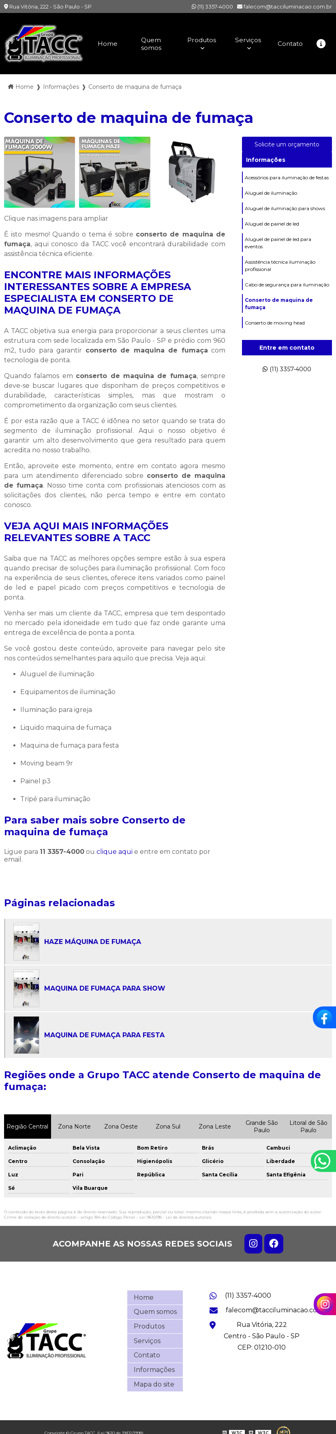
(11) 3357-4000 (212, 6)
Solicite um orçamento (287, 143)
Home (106, 43)
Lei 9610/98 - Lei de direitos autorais (175, 1216)
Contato (289, 43)
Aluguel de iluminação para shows (285, 209)
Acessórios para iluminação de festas (287, 177)
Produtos (200, 39)
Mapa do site (154, 1374)
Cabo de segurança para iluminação (287, 287)
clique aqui (114, 851)
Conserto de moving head (275, 327)
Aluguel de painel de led (272, 224)
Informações (265, 159)
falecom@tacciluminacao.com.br (284, 6)
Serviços (246, 39)
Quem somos (149, 43)
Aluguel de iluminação (271, 193)
